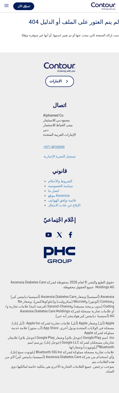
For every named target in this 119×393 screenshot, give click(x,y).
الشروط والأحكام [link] (60, 181)
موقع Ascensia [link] (59, 195)
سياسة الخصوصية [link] (60, 186)
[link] (103, 6)
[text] (59, 35)
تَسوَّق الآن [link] (24, 6)
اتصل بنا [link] (53, 191)
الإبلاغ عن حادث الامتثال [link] (64, 205)
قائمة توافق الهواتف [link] (62, 200)
